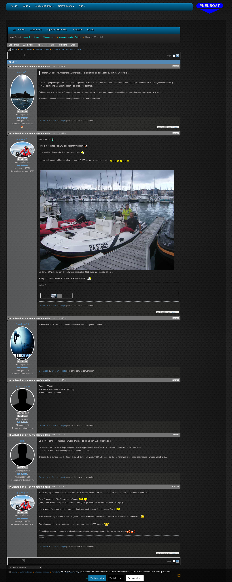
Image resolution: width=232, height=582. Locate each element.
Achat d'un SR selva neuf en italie (66, 49)
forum (14, 49)
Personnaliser (135, 578)
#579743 (175, 66)
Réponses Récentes (45, 45)
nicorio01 (22, 72)
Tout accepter (97, 578)
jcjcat (22, 440)
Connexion (43, 121)
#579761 (175, 133)
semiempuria (22, 386)
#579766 (175, 318)
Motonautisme (26, 49)
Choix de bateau (42, 49)
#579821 (175, 486)
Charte (74, 45)
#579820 (175, 434)
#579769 (175, 380)
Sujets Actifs (28, 45)
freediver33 (22, 324)
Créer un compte (58, 121)
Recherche (62, 45)
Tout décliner (116, 578)
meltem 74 (22, 139)
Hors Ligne (22, 111)
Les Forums (14, 45)
